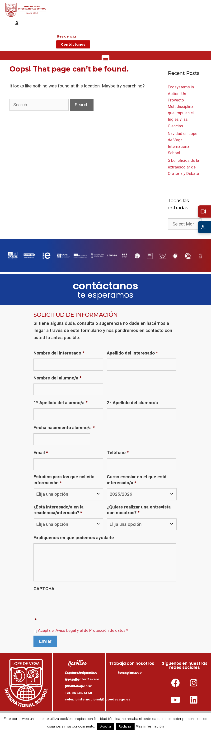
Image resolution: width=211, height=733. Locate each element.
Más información (150, 726)
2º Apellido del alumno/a (132, 402)
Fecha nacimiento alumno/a (64, 427)
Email (40, 452)
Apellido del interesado (132, 353)
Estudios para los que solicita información (63, 479)
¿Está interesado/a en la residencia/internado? (58, 510)
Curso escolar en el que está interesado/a (136, 479)
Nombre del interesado (58, 353)
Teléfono (118, 452)
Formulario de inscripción (130, 672)
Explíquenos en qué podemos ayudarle (73, 537)
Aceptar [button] (105, 726)
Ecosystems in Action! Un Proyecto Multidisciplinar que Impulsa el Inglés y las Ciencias (181, 106)
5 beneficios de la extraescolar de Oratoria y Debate (183, 167)
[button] (105, 59)
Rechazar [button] (125, 726)
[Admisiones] (204, 227)
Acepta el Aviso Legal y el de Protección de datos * (83, 630)
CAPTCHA (43, 588)
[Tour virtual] (204, 211)
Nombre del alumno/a (57, 378)
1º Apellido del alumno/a (60, 402)
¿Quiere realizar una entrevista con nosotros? (139, 510)
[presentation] (69, 603)
